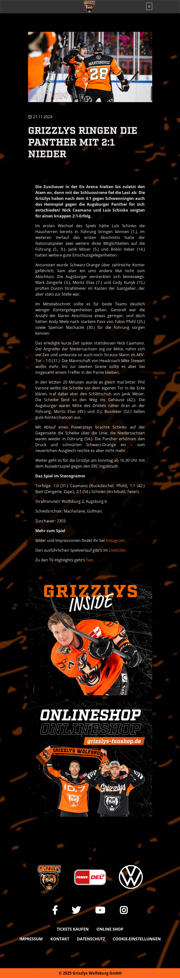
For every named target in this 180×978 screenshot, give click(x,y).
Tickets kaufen (73, 929)
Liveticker (117, 550)
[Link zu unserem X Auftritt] (76, 910)
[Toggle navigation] (149, 6)
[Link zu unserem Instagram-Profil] (124, 910)
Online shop (109, 929)
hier (90, 560)
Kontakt (59, 939)
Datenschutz (91, 939)
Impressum (31, 939)
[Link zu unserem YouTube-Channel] (100, 910)
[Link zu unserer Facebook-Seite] (55, 910)
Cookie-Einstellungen (137, 939)
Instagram (115, 540)
